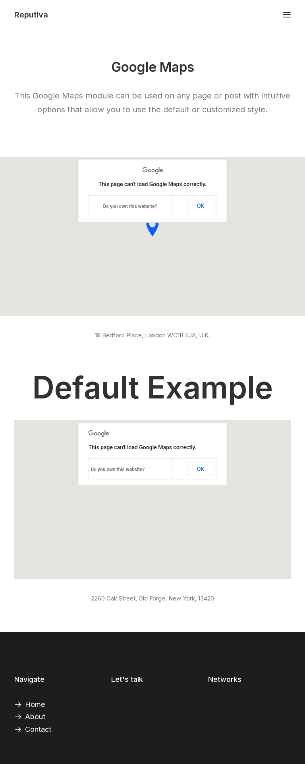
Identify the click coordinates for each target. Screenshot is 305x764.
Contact (38, 729)
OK (201, 206)
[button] (286, 14)
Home (35, 704)
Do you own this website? (130, 206)
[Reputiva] (31, 15)
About (35, 716)
